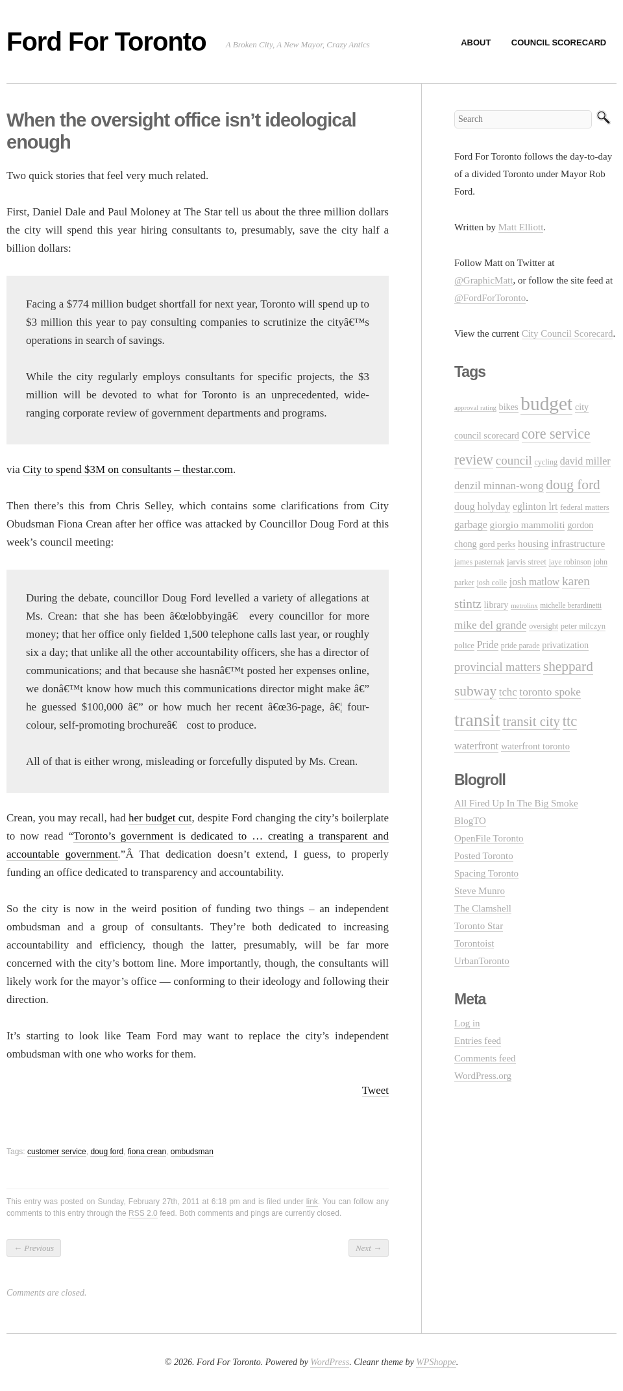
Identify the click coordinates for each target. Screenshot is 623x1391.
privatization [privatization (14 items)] (565, 645)
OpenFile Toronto (489, 838)
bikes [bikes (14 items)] (509, 407)
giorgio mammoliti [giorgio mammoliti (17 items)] (527, 524)
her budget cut (160, 818)
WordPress (329, 1362)
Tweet (375, 1090)
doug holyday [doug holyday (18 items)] (482, 506)
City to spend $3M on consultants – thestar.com (128, 469)
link (312, 1201)
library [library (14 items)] (496, 604)
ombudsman (192, 1151)
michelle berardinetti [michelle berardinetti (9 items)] (571, 605)
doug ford (106, 1151)
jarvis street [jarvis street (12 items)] (526, 561)
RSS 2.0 (143, 1213)
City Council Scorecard (567, 333)
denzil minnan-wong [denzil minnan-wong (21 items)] (499, 485)
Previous (34, 1248)
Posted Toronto (483, 856)
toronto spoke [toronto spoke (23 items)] (550, 692)
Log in (467, 1023)
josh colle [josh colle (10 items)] (492, 582)
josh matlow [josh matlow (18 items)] (534, 581)
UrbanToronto (481, 961)
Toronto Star (478, 926)
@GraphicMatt (483, 280)
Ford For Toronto (106, 41)
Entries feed (477, 1040)
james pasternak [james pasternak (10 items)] (479, 561)
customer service (56, 1151)
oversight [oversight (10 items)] (543, 626)
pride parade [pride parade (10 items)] (520, 645)
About (476, 42)
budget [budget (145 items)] (546, 403)
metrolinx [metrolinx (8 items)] (524, 605)
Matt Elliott (521, 227)
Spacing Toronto (486, 873)
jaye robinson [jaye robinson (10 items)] (570, 561)
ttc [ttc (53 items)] (570, 721)
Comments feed (485, 1058)
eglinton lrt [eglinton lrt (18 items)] (535, 506)
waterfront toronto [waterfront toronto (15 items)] (535, 746)
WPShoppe (436, 1362)
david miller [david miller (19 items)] (585, 460)
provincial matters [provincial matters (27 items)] (497, 666)
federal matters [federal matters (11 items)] (584, 507)
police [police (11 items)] (464, 645)
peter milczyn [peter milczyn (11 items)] (583, 626)
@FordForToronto (490, 298)
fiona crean (147, 1151)
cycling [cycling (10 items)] (545, 461)
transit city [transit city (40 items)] (531, 721)
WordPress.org (482, 1075)
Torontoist (474, 943)
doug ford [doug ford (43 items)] (573, 484)
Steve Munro (479, 891)
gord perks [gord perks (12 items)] (497, 544)
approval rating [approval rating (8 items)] (475, 407)
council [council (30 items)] (514, 460)
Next (369, 1248)
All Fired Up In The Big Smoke (516, 803)
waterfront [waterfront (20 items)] (476, 746)
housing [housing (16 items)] (533, 543)
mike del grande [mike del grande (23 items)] (490, 625)
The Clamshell (482, 908)
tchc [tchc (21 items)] (508, 692)
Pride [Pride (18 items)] (487, 644)
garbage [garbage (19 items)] (470, 524)
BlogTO (470, 821)
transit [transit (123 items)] (477, 720)
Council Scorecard (558, 42)
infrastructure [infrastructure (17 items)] (578, 543)
